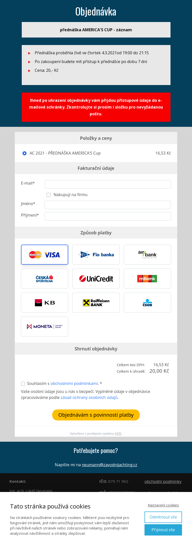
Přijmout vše (163, 529)
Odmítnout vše (163, 517)
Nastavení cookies (163, 504)
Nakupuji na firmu (70, 194)
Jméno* (28, 203)
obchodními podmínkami (74, 383)
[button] (44, 255)
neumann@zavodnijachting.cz (109, 464)
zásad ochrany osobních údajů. (89, 397)
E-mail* (28, 183)
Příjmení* (30, 215)
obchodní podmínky (163, 481)
